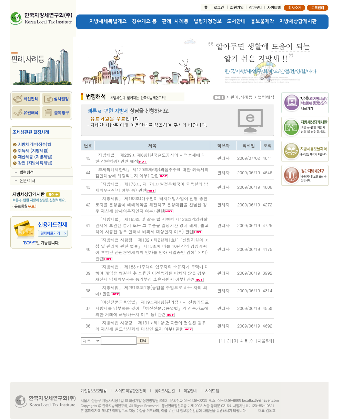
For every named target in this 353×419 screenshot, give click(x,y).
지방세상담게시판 (298, 21)
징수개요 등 (144, 21)
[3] (235, 340)
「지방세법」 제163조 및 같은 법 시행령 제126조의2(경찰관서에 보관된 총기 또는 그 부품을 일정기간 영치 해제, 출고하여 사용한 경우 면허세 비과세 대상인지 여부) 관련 (152, 225)
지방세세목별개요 (108, 21)
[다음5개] (264, 340)
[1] (222, 340)
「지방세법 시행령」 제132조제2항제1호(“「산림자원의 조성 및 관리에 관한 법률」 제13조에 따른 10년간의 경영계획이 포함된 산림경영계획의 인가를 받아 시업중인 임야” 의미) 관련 (152, 249)
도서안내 (236, 21)
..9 (250, 340)
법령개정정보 (208, 21)
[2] (228, 340)
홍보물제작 (262, 21)
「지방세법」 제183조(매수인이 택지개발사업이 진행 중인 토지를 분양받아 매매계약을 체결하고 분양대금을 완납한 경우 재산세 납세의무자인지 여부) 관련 (151, 204)
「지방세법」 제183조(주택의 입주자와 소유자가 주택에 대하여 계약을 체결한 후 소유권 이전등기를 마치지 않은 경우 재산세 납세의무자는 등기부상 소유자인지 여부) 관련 (152, 273)
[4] (241, 340)
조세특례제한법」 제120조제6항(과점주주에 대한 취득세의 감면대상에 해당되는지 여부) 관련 (152, 172)
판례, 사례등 (175, 21)
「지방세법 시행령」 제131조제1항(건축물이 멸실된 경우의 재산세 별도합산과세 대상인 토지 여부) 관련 (150, 326)
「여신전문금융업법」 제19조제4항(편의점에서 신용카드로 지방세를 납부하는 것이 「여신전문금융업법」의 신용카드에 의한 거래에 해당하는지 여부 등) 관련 (152, 308)
